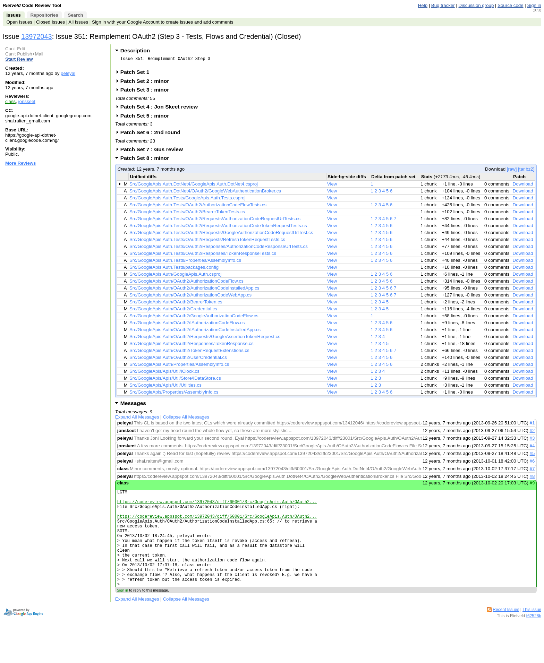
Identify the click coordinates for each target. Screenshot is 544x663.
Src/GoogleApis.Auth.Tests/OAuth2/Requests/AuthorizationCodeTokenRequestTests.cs (218, 227)
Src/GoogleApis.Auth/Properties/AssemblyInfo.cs (179, 366)
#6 (532, 463)
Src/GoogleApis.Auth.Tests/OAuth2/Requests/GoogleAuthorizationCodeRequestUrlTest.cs (221, 234)
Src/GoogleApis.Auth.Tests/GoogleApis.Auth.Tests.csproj (187, 200)
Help (422, 5)
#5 (532, 455)
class (10, 101)
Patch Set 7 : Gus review (153, 151)
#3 (532, 440)
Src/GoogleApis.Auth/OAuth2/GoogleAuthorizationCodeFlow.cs (193, 317)
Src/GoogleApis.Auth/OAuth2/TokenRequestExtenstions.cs (189, 352)
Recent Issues (506, 632)
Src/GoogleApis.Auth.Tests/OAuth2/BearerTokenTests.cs (187, 213)
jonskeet (26, 101)
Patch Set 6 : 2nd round (152, 134)
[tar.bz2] (526, 171)
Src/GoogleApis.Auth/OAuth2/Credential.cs (173, 310)
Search (75, 15)
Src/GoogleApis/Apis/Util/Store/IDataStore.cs (175, 380)
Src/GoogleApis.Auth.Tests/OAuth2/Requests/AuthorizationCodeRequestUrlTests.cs (214, 220)
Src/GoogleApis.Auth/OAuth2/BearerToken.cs (175, 304)
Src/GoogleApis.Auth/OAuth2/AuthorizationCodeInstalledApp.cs (194, 290)
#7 (532, 470)
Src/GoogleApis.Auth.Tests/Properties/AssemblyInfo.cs (185, 262)
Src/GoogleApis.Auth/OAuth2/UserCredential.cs (178, 359)
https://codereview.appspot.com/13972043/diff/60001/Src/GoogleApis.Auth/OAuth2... (217, 507)
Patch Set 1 (137, 74)
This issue (531, 632)
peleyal (68, 73)
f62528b (533, 638)
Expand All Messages (137, 419)
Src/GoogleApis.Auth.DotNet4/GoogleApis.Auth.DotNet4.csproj (193, 186)
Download (523, 186)
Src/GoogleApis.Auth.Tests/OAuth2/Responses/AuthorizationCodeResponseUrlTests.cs (218, 248)
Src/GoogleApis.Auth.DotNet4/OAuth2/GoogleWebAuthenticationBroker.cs (205, 193)
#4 (532, 447)
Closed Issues (50, 22)
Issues (14, 15)
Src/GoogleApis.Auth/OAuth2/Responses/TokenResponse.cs (191, 345)
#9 (532, 485)
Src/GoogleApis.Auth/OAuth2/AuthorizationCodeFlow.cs (186, 283)
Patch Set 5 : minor (147, 118)
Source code (510, 5)
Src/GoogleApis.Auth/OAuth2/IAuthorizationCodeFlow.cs (187, 324)
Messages (133, 405)
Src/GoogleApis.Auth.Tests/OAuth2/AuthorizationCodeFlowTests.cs (197, 206)
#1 (532, 425)
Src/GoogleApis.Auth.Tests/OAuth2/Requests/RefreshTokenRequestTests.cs (207, 241)
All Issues (78, 22)
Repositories (44, 15)
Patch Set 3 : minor (147, 92)
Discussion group (476, 5)
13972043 (36, 36)
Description (135, 50)
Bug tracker (443, 5)
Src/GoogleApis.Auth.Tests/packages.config (174, 269)
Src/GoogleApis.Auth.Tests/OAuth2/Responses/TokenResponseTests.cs (202, 255)
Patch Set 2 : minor (147, 83)
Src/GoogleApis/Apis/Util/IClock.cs (164, 373)
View (332, 186)
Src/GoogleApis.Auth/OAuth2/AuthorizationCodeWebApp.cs (190, 297)
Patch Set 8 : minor (147, 160)
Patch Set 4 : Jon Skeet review (161, 109)
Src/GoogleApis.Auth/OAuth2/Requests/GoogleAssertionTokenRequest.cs (204, 338)
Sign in (534, 5)
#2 (532, 432)
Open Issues (19, 22)
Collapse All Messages (186, 419)
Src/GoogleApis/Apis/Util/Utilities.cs (165, 387)
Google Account (143, 22)
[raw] (512, 171)
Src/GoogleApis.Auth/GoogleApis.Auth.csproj (175, 276)
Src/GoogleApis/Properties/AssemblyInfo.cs (174, 394)
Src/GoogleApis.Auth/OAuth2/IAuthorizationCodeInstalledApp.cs (195, 331)
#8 (532, 478)
